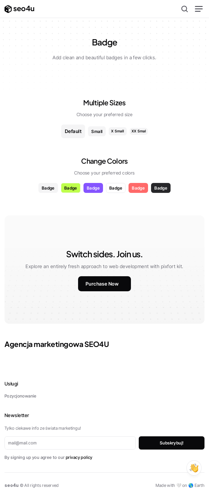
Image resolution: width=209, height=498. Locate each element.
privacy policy (79, 457)
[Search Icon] (185, 9)
